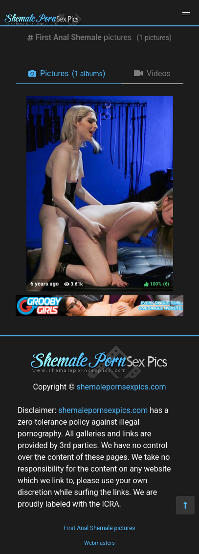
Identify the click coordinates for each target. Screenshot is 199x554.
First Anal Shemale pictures (99, 528)
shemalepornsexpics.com (121, 386)
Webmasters (99, 543)
